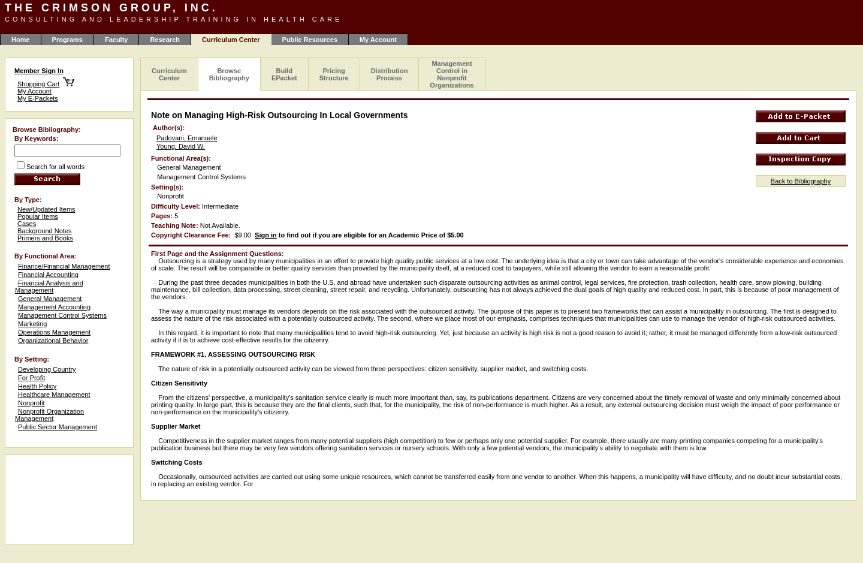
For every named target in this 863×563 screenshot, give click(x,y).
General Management (50, 298)
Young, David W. (180, 146)
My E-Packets (37, 98)
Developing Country (47, 369)
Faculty (116, 39)
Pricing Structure (334, 74)
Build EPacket (284, 74)
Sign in (266, 235)
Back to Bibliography (801, 181)
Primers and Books (45, 238)
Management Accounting (54, 307)
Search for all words (55, 166)
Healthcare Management (54, 394)
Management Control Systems (62, 315)
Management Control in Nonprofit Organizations (451, 74)
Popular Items (37, 216)
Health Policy (37, 386)
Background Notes (44, 230)
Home (20, 39)
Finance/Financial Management (64, 266)
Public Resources (309, 39)
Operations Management (54, 332)
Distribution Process (389, 74)
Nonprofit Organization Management (49, 415)
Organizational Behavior (53, 340)
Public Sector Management (57, 426)
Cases (26, 223)
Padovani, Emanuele (187, 137)
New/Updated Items (46, 209)
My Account (378, 39)
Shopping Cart (38, 84)
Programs (67, 39)
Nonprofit (31, 403)
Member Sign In (39, 70)
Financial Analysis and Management (49, 286)
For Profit (31, 377)
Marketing (32, 323)
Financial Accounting (48, 274)
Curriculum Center (169, 74)
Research (165, 39)
